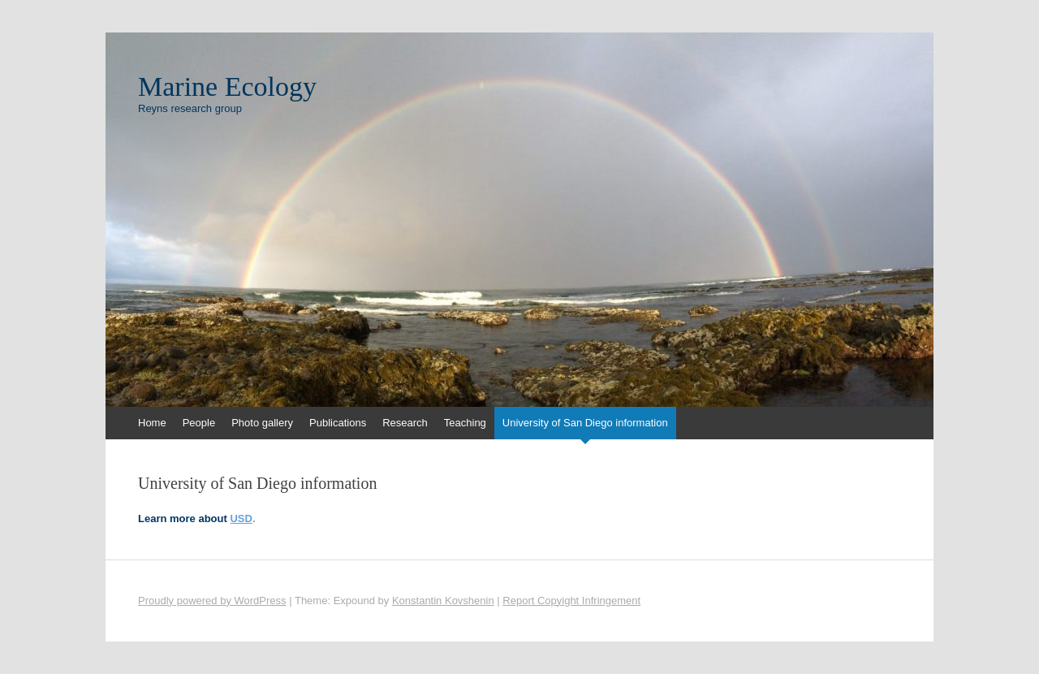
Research (405, 423)
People (199, 423)
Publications (337, 423)
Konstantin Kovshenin (443, 600)
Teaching (465, 423)
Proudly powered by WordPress (212, 600)
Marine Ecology (227, 87)
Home (152, 423)
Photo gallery (262, 423)
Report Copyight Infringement (571, 600)
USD (241, 518)
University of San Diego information (585, 423)
